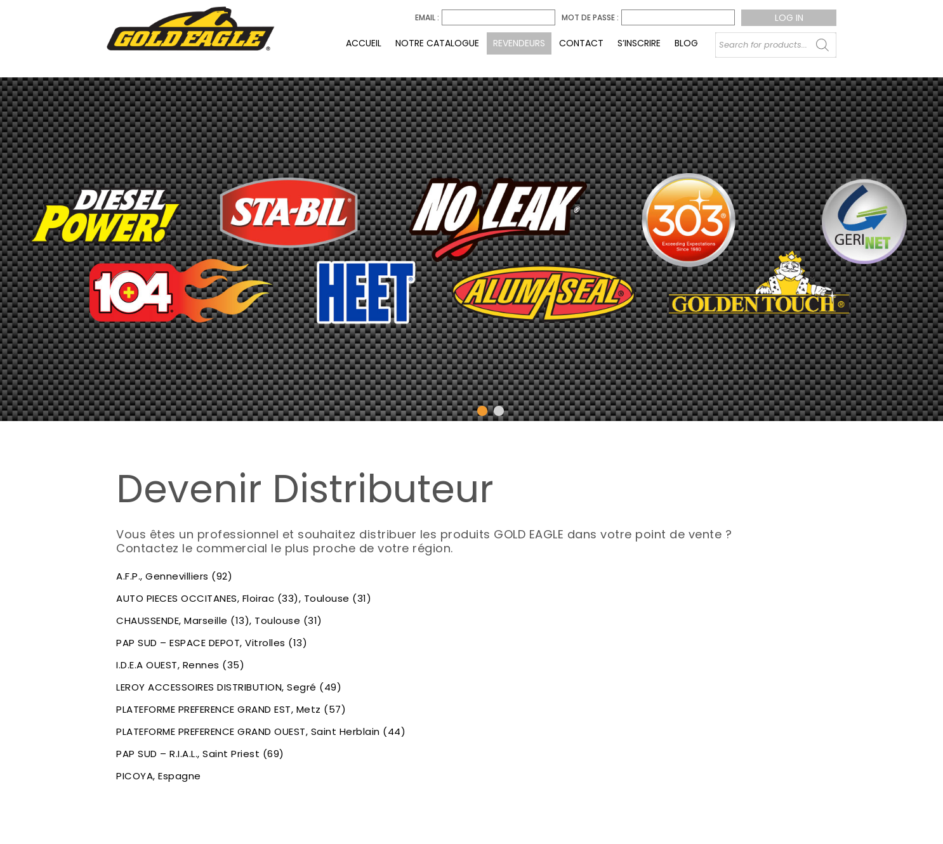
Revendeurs (519, 43)
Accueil (363, 43)
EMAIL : (427, 18)
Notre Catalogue (437, 43)
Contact (581, 43)
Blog (686, 43)
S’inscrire (639, 43)
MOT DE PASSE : (590, 18)
